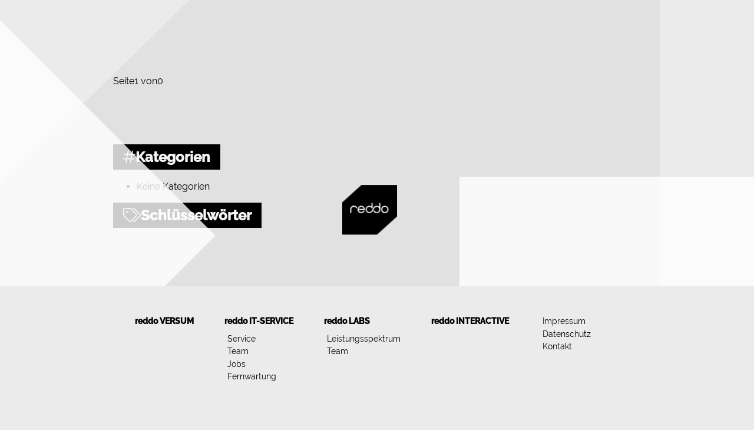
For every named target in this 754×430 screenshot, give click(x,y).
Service (241, 338)
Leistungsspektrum (364, 338)
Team (238, 351)
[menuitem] (164, 321)
